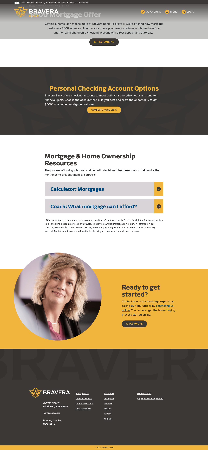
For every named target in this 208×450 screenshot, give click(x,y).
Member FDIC (144, 393)
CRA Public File (83, 408)
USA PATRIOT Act (84, 403)
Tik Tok (107, 408)
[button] (104, 189)
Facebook (109, 393)
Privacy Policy (82, 393)
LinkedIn (108, 403)
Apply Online (134, 324)
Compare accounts (104, 110)
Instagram (109, 398)
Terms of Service (84, 398)
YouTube (108, 419)
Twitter (107, 413)
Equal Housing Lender (150, 398)
